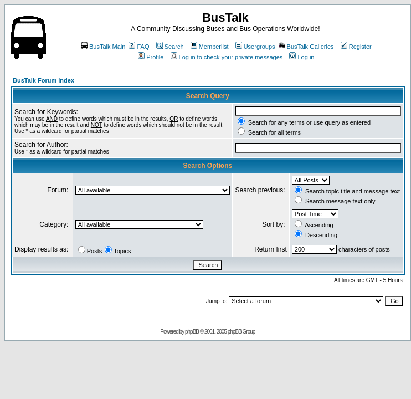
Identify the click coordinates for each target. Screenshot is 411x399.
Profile (150, 57)
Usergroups (255, 46)
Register (356, 46)
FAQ (139, 46)
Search (170, 46)
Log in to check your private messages (227, 57)
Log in (301, 57)
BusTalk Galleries (306, 46)
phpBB (192, 332)
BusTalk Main (103, 46)
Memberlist (210, 46)
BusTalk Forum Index (43, 80)
